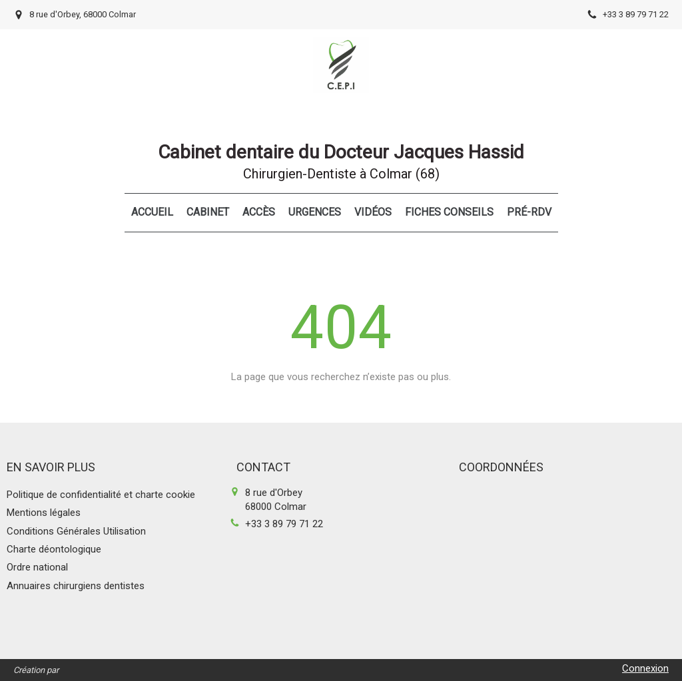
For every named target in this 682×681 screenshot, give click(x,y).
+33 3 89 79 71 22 (284, 524)
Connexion (645, 668)
